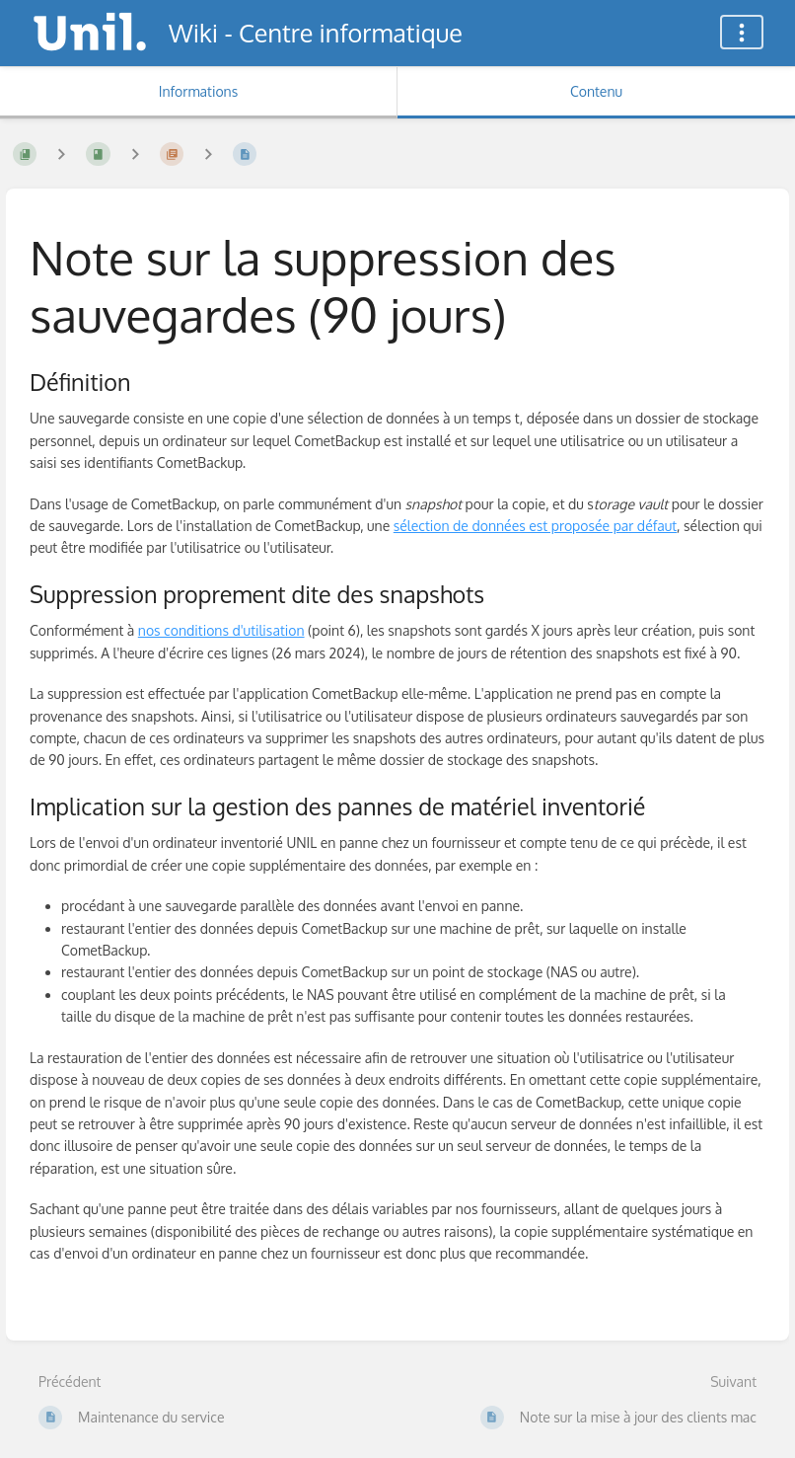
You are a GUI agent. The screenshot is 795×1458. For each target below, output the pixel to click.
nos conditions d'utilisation (221, 630)
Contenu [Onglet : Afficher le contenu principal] (596, 91)
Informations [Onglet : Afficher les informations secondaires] (198, 91)
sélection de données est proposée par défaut (535, 525)
